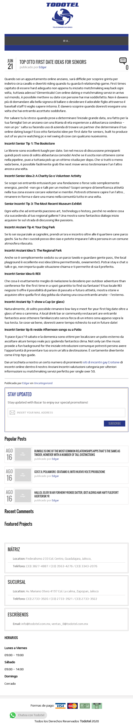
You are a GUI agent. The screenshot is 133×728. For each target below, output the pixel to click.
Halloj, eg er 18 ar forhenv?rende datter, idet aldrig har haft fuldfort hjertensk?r (76, 494)
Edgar (42, 67)
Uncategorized (43, 383)
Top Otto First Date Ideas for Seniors (53, 62)
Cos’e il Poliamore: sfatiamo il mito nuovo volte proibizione (69, 472)
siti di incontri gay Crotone (101, 362)
